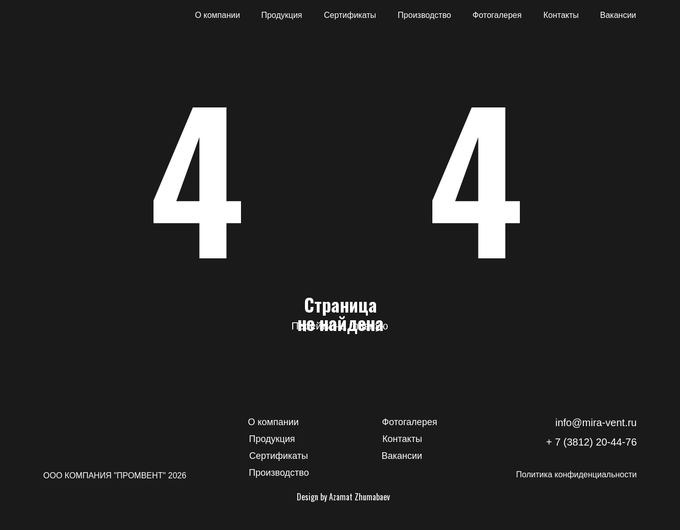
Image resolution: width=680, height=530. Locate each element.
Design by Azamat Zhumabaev (343, 497)
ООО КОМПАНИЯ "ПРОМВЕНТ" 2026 (115, 475)
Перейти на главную (340, 326)
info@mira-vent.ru (596, 422)
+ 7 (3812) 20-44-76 (591, 442)
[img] (76, 16)
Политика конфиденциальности (576, 474)
